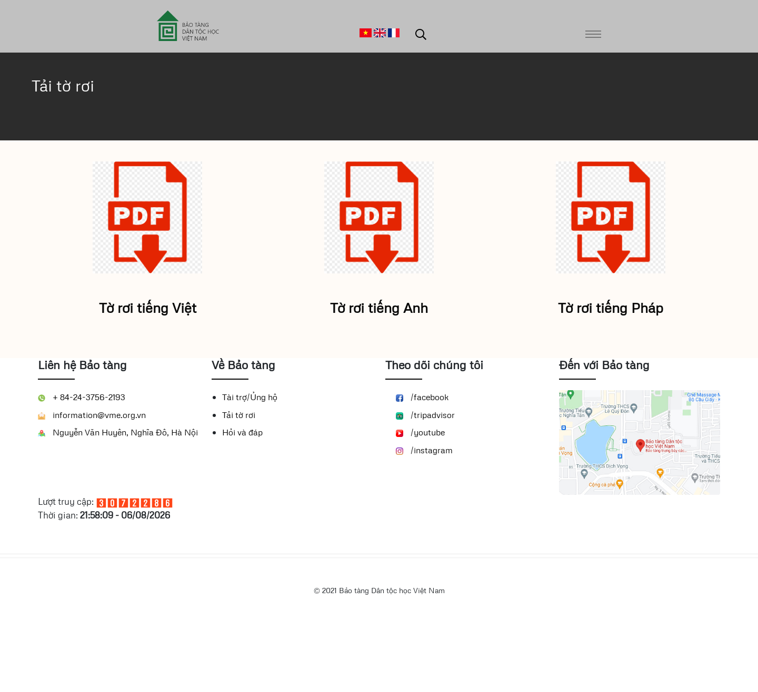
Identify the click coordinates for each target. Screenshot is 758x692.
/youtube (420, 493)
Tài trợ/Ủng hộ (249, 458)
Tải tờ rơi (238, 476)
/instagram (424, 511)
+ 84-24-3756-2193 (81, 458)
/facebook (422, 458)
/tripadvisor (425, 476)
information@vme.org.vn (92, 476)
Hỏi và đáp (242, 493)
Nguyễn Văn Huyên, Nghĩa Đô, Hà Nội (118, 493)
